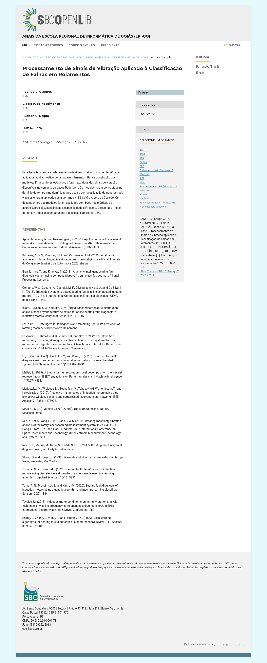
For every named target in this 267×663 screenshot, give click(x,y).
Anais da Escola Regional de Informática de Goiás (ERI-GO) (86, 36)
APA (142, 158)
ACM (142, 154)
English (200, 72)
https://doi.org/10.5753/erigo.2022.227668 (58, 142)
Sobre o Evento (82, 45)
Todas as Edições (48, 45)
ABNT (143, 150)
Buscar (234, 45)
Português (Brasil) (207, 66)
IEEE (142, 178)
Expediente (110, 45)
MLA (142, 182)
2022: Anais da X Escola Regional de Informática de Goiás (106, 57)
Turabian (144, 198)
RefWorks (145, 194)
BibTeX (143, 162)
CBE (142, 166)
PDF (144, 92)
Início (26, 57)
